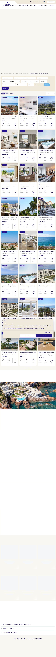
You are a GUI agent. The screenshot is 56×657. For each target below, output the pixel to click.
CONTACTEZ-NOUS (51, 1)
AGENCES (40, 5)
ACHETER (5, 5)
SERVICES (18, 5)
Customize (28, 335)
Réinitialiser (47, 84)
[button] (2, 7)
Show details (47, 332)
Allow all (43, 335)
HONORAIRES (33, 5)
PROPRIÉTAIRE (25, 5)
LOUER (12, 5)
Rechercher (5, 88)
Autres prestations (38, 84)
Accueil (2, 73)
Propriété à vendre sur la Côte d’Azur (22, 73)
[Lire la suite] (35, 1)
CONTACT (52, 5)
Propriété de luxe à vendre (10, 73)
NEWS (46, 5)
